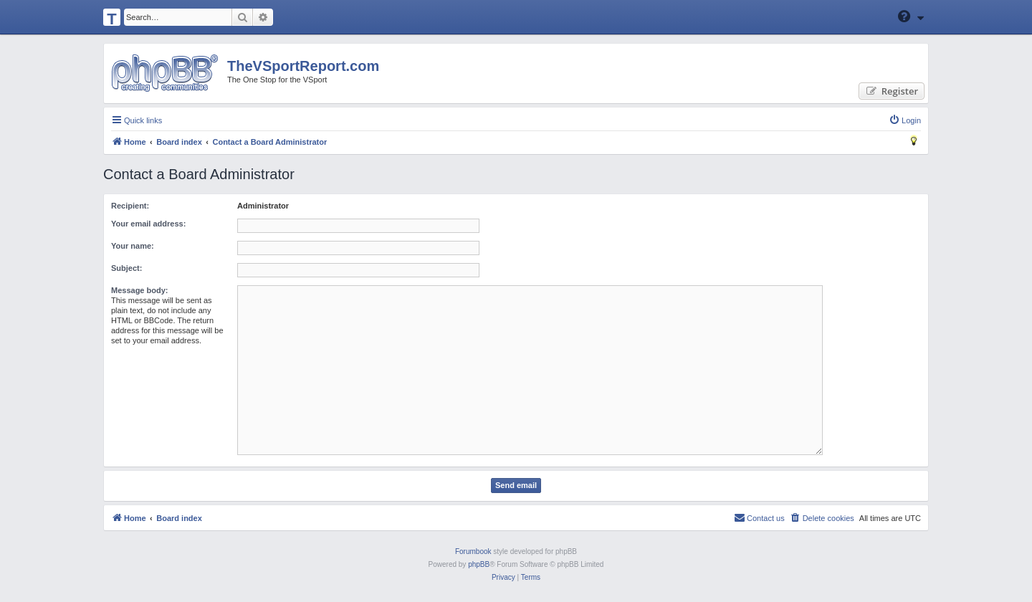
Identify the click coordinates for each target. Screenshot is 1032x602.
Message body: (139, 290)
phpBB (478, 564)
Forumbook (473, 551)
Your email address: (148, 223)
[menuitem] (905, 120)
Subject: (126, 268)
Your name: (132, 246)
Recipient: (130, 205)
